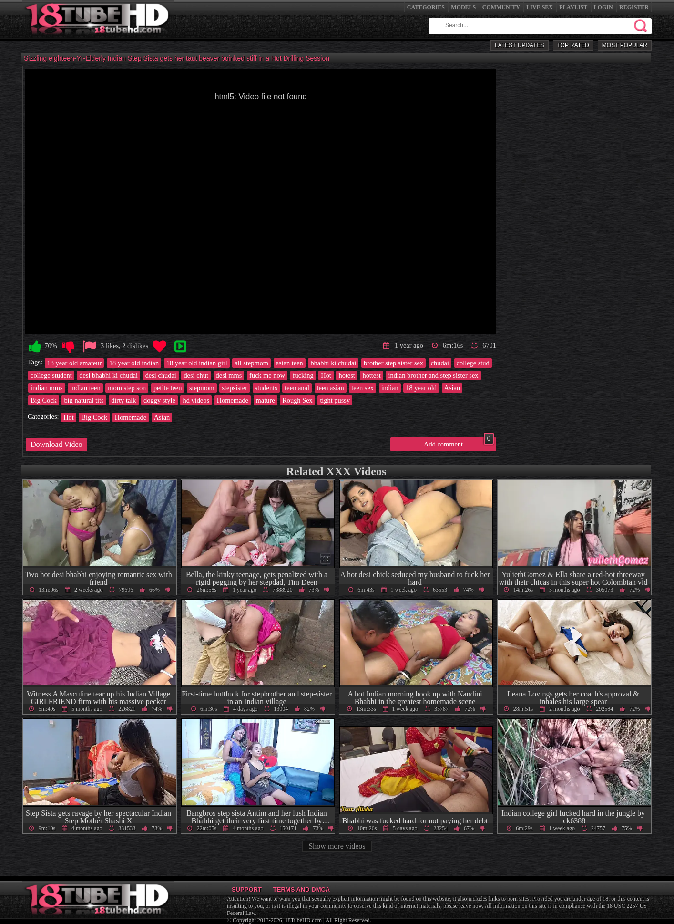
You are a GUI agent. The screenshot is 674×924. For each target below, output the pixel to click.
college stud (473, 363)
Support (247, 889)
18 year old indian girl (196, 363)
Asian (452, 388)
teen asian (330, 388)
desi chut (196, 375)
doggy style (159, 400)
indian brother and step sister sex (433, 375)
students (266, 388)
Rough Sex (297, 400)
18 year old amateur (74, 363)
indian (389, 388)
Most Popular (624, 45)
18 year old (421, 388)
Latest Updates (519, 45)
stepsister (234, 388)
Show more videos (336, 846)
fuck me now (267, 375)
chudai (440, 363)
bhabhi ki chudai (333, 363)
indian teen (85, 388)
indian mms (47, 388)
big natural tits (83, 400)
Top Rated (573, 45)
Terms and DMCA (301, 889)
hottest (371, 375)
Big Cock (44, 400)
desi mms (229, 375)
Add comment (459, 442)
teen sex (362, 388)
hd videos (196, 400)
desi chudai (160, 375)
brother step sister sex (393, 363)
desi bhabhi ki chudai (108, 375)
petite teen (167, 388)
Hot (326, 375)
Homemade (232, 400)
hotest (346, 375)
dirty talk (123, 400)
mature (265, 400)
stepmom (201, 388)
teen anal (297, 388)
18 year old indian (134, 363)
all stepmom (251, 363)
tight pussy (335, 400)
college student (51, 375)
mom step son (127, 388)
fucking (303, 375)
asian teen (289, 363)
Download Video (56, 444)
